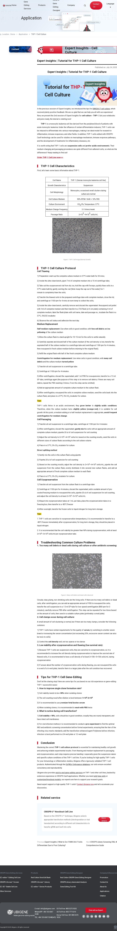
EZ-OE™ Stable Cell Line (8, 887)
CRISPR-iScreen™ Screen (9, 882)
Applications (104, 891)
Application (23, 34)
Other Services (5, 891)
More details (104, 819)
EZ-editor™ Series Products (41, 887)
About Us (103, 887)
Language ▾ (110, 5)
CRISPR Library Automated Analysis (73, 882)
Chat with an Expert (96, 910)
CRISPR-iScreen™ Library (40, 882)
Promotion (104, 877)
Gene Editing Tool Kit (68, 887)
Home (14, 5)
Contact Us (96, 5)
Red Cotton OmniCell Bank (40, 877)
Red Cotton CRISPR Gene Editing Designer (75, 877)
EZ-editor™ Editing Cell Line (10, 877)
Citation (103, 896)
